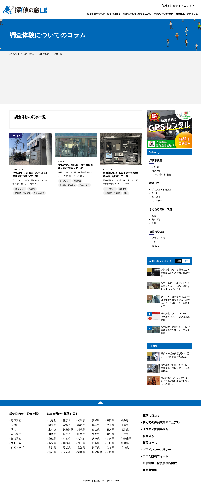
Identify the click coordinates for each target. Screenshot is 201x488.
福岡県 (96, 447)
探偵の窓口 (25, 10)
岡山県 (81, 443)
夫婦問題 (156, 219)
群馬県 (96, 425)
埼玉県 (110, 425)
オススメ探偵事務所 (163, 14)
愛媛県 (67, 447)
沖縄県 (110, 452)
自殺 (154, 223)
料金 (126, 193)
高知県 (81, 447)
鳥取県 (52, 443)
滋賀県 (52, 438)
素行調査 (156, 197)
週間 (179, 261)
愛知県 (110, 434)
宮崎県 (81, 452)
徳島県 (125, 443)
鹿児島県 (97, 452)
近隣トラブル (18, 447)
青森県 (67, 420)
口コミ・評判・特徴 (161, 174)
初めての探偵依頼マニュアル (137, 14)
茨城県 (67, 425)
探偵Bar (155, 246)
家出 (154, 216)
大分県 (67, 452)
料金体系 (180, 14)
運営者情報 (150, 469)
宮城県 (96, 420)
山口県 (110, 443)
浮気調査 (16, 420)
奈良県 (110, 438)
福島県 (52, 425)
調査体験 (32, 189)
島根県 (67, 443)
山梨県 (52, 434)
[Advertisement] (100, 78)
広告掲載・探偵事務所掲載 (160, 463)
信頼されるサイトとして (177, 5)
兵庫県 (96, 438)
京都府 (67, 438)
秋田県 (110, 420)
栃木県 (81, 425)
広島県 (96, 443)
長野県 (67, 434)
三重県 (125, 434)
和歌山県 (126, 438)
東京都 (52, 429)
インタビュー (19, 189)
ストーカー (157, 201)
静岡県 (96, 434)
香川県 (52, 447)
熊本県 (52, 452)
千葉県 (125, 425)
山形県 (125, 420)
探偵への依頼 (39, 193)
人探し (155, 193)
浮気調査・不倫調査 (22, 193)
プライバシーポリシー (157, 449)
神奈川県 (68, 429)
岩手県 (81, 420)
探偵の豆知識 (156, 231)
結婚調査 (16, 438)
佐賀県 (110, 447)
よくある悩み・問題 (160, 209)
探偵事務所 (155, 160)
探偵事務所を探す (96, 14)
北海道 (52, 420)
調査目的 (154, 183)
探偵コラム (192, 14)
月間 (186, 261)
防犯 (13, 429)
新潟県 (81, 429)
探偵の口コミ (113, 14)
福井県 (125, 429)
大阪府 (81, 438)
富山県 (96, 429)
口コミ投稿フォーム (155, 456)
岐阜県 (81, 434)
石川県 (110, 429)
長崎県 (125, 447)
